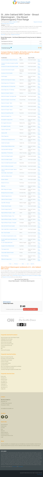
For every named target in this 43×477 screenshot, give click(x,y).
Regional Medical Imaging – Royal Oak (8, 219)
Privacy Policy (4, 435)
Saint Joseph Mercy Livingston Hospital (9, 229)
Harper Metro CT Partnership (7, 152)
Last (28, 263)
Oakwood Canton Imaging (6, 199)
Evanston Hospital (4, 361)
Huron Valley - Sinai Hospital (6, 172)
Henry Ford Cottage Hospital (7, 156)
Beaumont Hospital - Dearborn (7, 93)
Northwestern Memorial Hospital (7, 367)
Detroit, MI (3, 34)
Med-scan (3, 186)
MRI (1, 348)
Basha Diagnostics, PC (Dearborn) (8, 83)
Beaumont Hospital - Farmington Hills (8, 96)
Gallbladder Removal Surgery (6, 339)
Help (2, 432)
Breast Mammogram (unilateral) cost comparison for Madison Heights (27, 275)
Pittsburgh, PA (3, 384)
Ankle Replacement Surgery (6, 340)
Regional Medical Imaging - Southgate (8, 222)
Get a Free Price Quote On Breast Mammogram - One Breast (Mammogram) (21, 280)
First (10, 263)
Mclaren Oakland (4, 179)
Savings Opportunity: (8, 303)
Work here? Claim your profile (7, 23)
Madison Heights (12, 21)
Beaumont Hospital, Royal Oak (7, 356)
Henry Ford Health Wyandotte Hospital (8, 162)
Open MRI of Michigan (5, 202)
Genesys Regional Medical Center (7, 146)
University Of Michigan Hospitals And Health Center (11, 369)
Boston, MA (3, 376)
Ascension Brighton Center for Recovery (9, 59)
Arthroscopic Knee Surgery (6, 342)
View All (32, 263)
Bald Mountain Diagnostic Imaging (8, 79)
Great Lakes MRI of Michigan (7, 149)
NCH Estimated (7, 302)
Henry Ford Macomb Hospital (7, 166)
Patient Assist (3, 426)
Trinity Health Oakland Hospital (7, 252)
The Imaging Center (5, 249)
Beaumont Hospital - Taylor (6, 103)
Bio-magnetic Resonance (6, 122)
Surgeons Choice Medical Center (7, 245)
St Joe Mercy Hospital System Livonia (8, 235)
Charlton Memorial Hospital (6, 360)
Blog (2, 429)
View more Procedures (5, 350)
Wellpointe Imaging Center (6, 259)
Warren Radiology (4, 255)
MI (16, 21)
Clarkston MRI (4, 132)
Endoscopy (9, 345)
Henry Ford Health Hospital (6, 159)
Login (2, 437)
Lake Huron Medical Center (6, 176)
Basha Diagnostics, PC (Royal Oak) (8, 86)
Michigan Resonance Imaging (7, 192)
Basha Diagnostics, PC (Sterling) (7, 89)
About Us (3, 430)
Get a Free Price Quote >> (30, 309)
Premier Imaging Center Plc (6, 209)
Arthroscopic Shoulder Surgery (7, 343)
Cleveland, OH (3, 377)
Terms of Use (10, 435)
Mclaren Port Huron (5, 182)
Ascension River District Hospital (7, 69)
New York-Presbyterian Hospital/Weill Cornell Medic (11, 366)
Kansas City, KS (4, 379)
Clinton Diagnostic (5, 136)
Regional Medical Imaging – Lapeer (8, 212)
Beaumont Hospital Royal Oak (7, 113)
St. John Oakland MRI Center (15, 14)
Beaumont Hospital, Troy (6, 116)
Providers (3, 427)
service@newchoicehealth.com (7, 408)
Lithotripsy (3, 346)
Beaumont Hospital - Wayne (6, 109)
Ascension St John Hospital (6, 73)
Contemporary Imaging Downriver (8, 139)
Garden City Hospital (5, 142)
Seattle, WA (3, 388)
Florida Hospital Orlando (6, 363)
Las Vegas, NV (4, 381)
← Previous (15, 263)
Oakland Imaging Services (6, 196)
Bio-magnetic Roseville (5, 126)
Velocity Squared (39, 474)
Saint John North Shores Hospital (8, 225)
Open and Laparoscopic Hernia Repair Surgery (10, 337)
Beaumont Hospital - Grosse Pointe (8, 99)
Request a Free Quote (38, 21)
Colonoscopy (3, 345)
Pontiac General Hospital (6, 206)
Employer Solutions (5, 433)
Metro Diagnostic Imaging (6, 189)
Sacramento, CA (4, 385)
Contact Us (6, 432)
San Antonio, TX (4, 387)
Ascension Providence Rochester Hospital (9, 66)
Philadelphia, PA (4, 382)
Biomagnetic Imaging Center (6, 119)
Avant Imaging (4, 76)
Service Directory (4, 424)
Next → (23, 263)
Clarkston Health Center (6, 129)
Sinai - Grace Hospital (5, 232)
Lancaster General (4, 364)
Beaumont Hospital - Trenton (7, 106)
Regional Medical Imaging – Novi (7, 216)
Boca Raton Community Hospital (7, 358)
